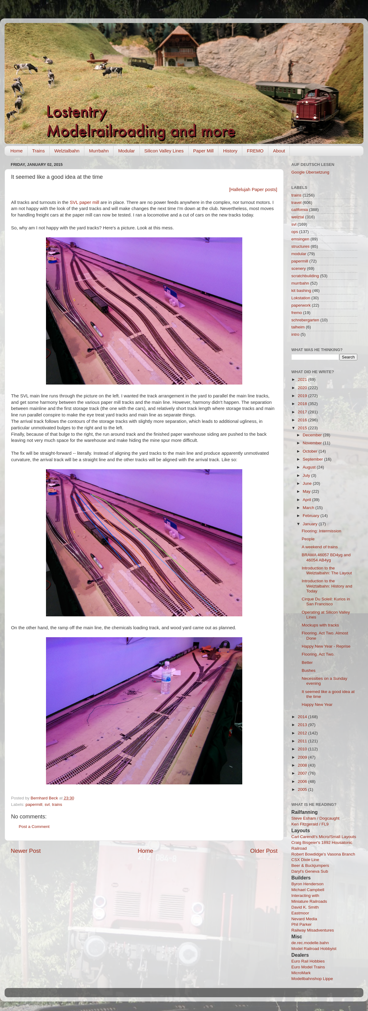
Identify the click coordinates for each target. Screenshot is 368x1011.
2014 (303, 716)
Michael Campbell (307, 889)
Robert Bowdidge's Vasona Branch (323, 854)
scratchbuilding (305, 276)
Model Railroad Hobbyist (313, 948)
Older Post (264, 851)
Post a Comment (34, 826)
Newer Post (26, 851)
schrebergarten (305, 320)
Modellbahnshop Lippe (312, 978)
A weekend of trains (320, 547)
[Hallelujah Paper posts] (253, 189)
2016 (303, 420)
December (313, 435)
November (313, 443)
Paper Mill (203, 150)
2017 (303, 412)
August (310, 467)
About (279, 150)
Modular (126, 150)
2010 (303, 749)
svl (47, 804)
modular (298, 253)
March (309, 507)
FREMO (255, 150)
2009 (303, 757)
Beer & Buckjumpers (310, 865)
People (308, 539)
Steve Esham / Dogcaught (315, 818)
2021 (303, 379)
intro (295, 334)
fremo (296, 312)
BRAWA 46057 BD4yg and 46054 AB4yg (326, 557)
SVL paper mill (84, 202)
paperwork (301, 305)
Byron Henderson (307, 884)
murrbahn (300, 283)
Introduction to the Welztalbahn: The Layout (327, 570)
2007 (303, 773)
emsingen (300, 239)
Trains (38, 150)
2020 (303, 387)
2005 (303, 789)
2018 (303, 403)
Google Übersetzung (310, 172)
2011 (303, 741)
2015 (303, 428)
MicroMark (301, 973)
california (299, 209)
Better (307, 662)
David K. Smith (305, 907)
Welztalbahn (66, 150)
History (230, 150)
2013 (303, 724)
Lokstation (300, 298)
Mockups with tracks (320, 625)
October (311, 451)
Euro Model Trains (308, 967)
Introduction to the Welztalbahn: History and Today (327, 586)
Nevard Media (304, 919)
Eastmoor (300, 913)
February (311, 515)
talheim (298, 327)
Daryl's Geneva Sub (309, 871)
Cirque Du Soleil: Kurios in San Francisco (326, 601)
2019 (303, 395)
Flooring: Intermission (321, 531)
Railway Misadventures (312, 930)
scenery (298, 268)
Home (16, 150)
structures (300, 246)
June (308, 483)
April (307, 499)
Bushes (309, 670)
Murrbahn (99, 150)
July (307, 475)
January (311, 524)
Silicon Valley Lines (164, 150)
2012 (303, 733)
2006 (303, 781)
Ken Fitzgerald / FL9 (310, 824)
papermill (33, 804)
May (307, 491)
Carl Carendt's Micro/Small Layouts (323, 836)
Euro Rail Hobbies (308, 961)
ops (294, 231)
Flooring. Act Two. (318, 654)
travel (296, 202)
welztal (297, 217)
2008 (303, 765)
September (313, 459)
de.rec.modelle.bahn (310, 942)
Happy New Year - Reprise (326, 646)
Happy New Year (317, 704)
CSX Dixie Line (305, 859)
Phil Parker (301, 924)
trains (57, 804)
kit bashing (301, 290)
